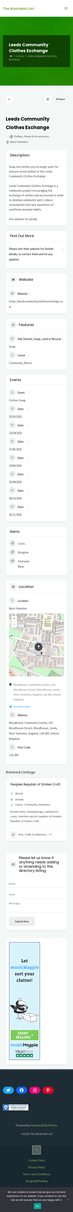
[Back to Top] (36, 1150)
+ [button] (14, 619)
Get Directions (19, 706)
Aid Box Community (25, 784)
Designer (19, 553)
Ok (37, 1206)
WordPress (50, 1125)
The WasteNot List (18, 8)
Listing (20, 56)
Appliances (20, 834)
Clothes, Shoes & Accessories (31, 136)
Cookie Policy (36, 1160)
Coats (17, 544)
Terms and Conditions (36, 1174)
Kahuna (35, 1125)
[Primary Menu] (66, 8)
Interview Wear (19, 563)
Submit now (22, 921)
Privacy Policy (36, 1167)
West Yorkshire (19, 142)
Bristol (19, 793)
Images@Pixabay (36, 1181)
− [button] (14, 625)
